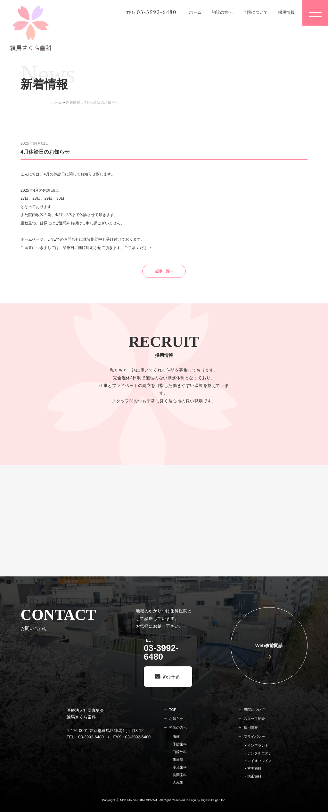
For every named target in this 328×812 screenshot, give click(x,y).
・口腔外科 (178, 752)
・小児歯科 (178, 767)
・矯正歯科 (252, 776)
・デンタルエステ (258, 753)
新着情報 (73, 102)
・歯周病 (176, 759)
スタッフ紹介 (254, 718)
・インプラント (256, 745)
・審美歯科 (252, 768)
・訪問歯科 (178, 775)
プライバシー (254, 736)
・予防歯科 (178, 744)
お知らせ (176, 718)
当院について (254, 710)
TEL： (168, 649)
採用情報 (251, 727)
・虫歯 (174, 736)
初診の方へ (178, 727)
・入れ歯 (176, 782)
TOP (172, 710)
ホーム (56, 102)
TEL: (151, 13)
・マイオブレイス (258, 761)
